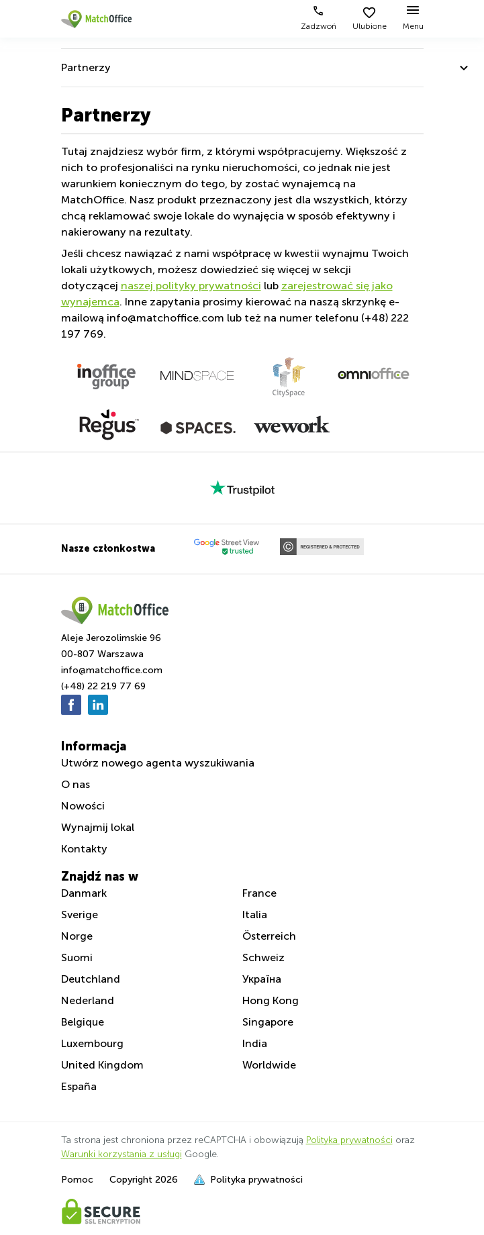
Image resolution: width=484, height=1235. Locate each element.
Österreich (269, 936)
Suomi (77, 957)
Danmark (84, 893)
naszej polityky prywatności (191, 285)
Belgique (82, 1022)
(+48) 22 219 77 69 (103, 686)
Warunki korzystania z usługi (121, 1154)
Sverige (79, 914)
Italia (254, 914)
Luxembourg (92, 1043)
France (259, 893)
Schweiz (263, 957)
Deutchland (90, 979)
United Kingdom (102, 1065)
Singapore (267, 1022)
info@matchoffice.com (111, 670)
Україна (261, 979)
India (254, 1043)
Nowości (83, 805)
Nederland (87, 1000)
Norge (77, 936)
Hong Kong (270, 1000)
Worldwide (269, 1065)
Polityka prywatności (349, 1140)
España (79, 1086)
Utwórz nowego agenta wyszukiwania (157, 763)
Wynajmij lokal (97, 827)
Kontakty (84, 848)
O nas (75, 784)
